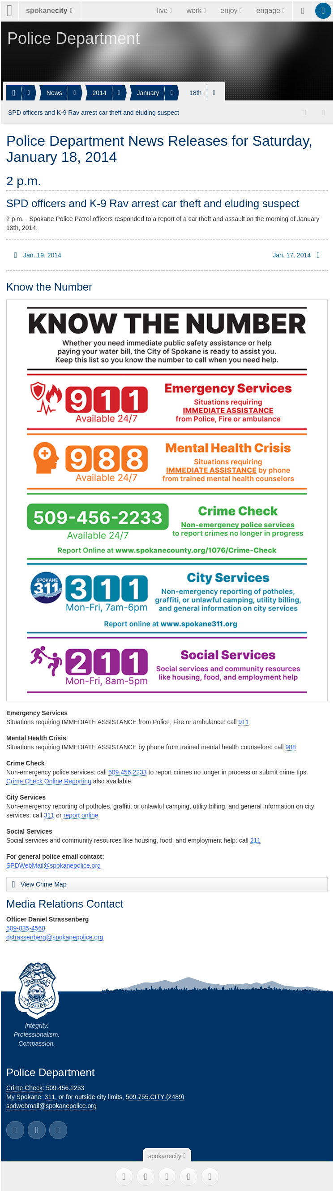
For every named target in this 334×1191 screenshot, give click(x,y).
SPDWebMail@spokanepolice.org (53, 865)
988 (291, 746)
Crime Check (24, 1087)
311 (49, 814)
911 (243, 721)
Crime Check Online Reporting (48, 780)
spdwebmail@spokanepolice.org (51, 1105)
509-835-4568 (25, 927)
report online (81, 814)
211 (255, 839)
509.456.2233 (127, 771)
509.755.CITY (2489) (155, 1096)
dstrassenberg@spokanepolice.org (54, 936)
